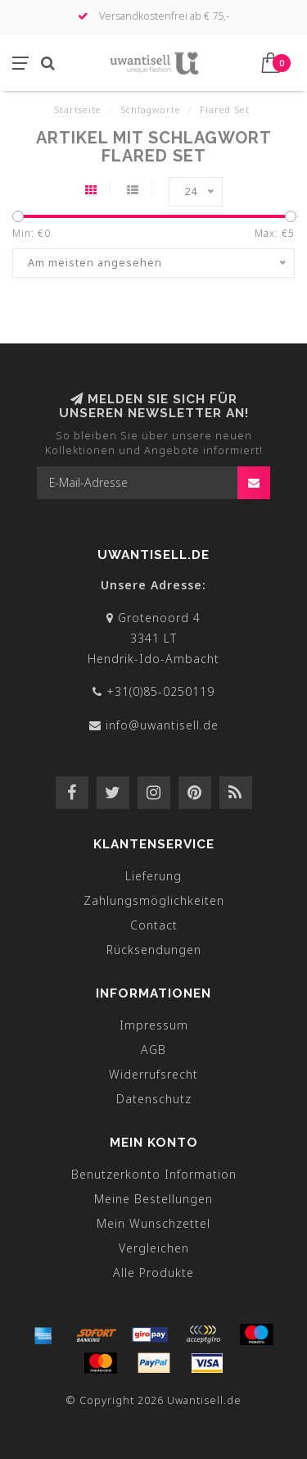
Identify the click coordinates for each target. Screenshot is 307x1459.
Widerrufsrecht (153, 1074)
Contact (154, 925)
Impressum (154, 1025)
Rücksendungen (153, 949)
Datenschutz (154, 1099)
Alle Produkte (153, 1272)
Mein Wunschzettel (153, 1223)
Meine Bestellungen (153, 1199)
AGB (153, 1049)
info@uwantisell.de (162, 725)
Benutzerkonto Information (154, 1174)
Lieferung (153, 876)
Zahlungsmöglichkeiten (154, 900)
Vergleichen (154, 1248)
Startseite (78, 109)
